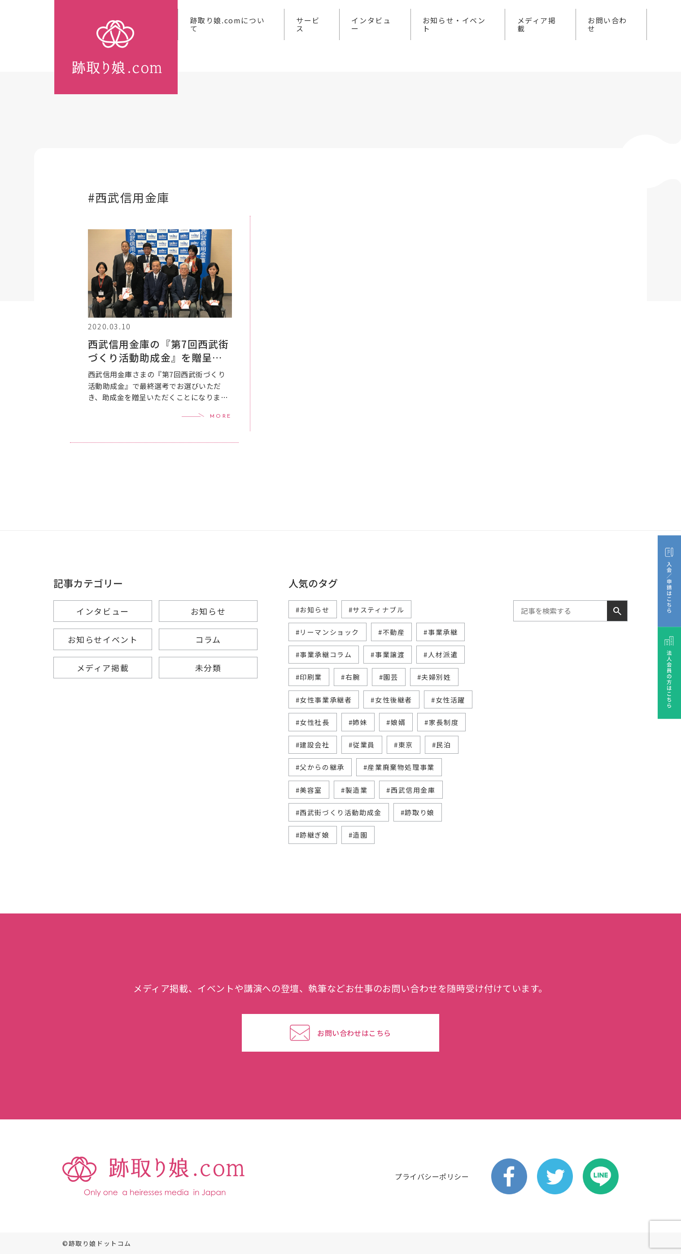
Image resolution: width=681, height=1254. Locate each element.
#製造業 (354, 790)
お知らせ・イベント (454, 24)
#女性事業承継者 (324, 699)
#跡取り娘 (418, 812)
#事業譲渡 (388, 654)
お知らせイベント (103, 639)
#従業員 (362, 744)
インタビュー (371, 24)
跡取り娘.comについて (227, 24)
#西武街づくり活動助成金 (339, 812)
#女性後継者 (391, 699)
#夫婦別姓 (434, 677)
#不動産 (391, 632)
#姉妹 (358, 722)
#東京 (403, 744)
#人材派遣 (440, 654)
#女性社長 (313, 722)
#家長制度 (441, 722)
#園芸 (388, 677)
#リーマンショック (327, 632)
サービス (308, 24)
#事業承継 (440, 632)
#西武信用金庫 (410, 790)
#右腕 (350, 677)
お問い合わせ (607, 24)
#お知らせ (313, 609)
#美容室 (309, 790)
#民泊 (441, 744)
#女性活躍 (448, 699)
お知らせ (208, 611)
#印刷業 (309, 677)
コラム (208, 639)
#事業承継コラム (324, 654)
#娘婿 (396, 722)
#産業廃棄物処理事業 (399, 767)
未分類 (208, 667)
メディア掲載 (536, 24)
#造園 (358, 834)
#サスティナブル (377, 609)
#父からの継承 (320, 767)
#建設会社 (313, 744)
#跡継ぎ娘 (313, 834)
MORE (221, 416)
